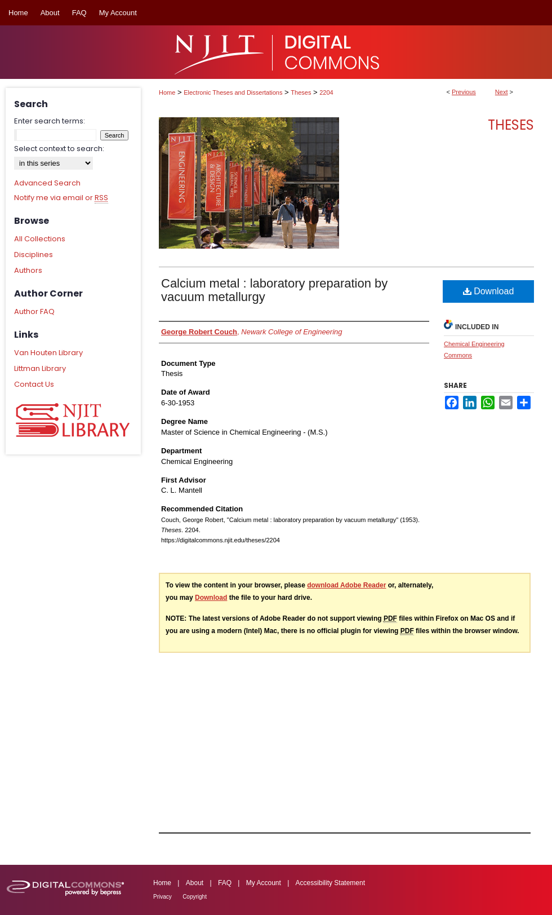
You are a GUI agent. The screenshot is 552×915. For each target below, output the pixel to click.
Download (488, 291)
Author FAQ (34, 311)
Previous (464, 92)
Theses (301, 92)
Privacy (162, 897)
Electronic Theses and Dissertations (233, 92)
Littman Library (40, 368)
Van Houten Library (48, 352)
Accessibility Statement (330, 883)
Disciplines (33, 254)
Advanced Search (47, 183)
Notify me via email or (61, 198)
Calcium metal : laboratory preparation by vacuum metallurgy (274, 290)
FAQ (225, 883)
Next (501, 92)
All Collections (39, 238)
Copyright (194, 897)
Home (167, 92)
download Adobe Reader (346, 585)
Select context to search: (59, 148)
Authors (28, 270)
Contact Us (34, 384)
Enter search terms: (49, 121)
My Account (263, 883)
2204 (326, 92)
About (194, 883)
